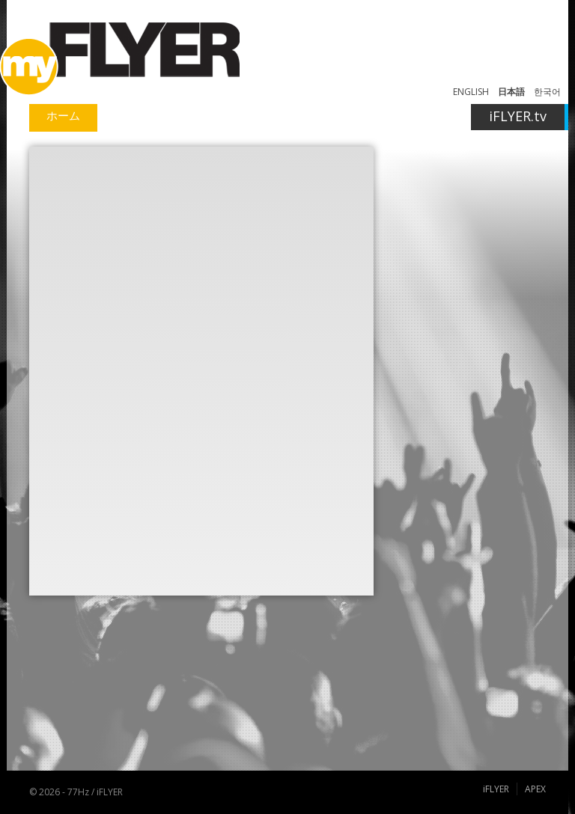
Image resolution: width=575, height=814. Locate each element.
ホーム (63, 115)
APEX (535, 789)
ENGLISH (471, 91)
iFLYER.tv (518, 116)
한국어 (547, 91)
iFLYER (496, 789)
